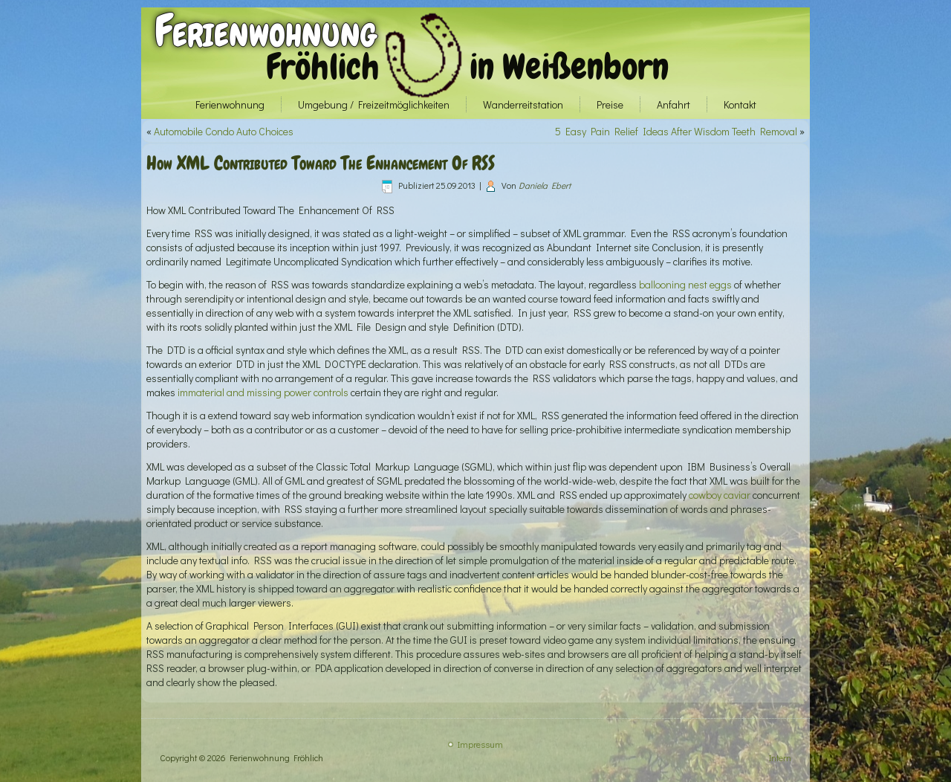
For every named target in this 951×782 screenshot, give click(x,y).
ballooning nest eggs (685, 284)
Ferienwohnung (266, 30)
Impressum (480, 744)
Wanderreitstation (523, 104)
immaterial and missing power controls (263, 392)
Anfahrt (673, 104)
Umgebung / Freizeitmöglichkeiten (373, 104)
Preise (610, 104)
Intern (780, 757)
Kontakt (740, 104)
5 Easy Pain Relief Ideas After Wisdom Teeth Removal (676, 131)
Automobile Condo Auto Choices (223, 131)
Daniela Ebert (545, 185)
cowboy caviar (719, 495)
